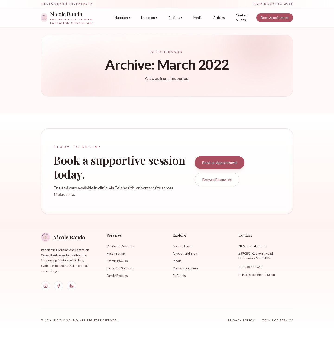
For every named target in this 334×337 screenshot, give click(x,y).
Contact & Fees (242, 17)
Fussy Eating (116, 253)
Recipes (175, 17)
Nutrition (122, 17)
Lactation (149, 17)
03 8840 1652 (250, 267)
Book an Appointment (219, 162)
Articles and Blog (185, 253)
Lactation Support (120, 268)
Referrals (179, 275)
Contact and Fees (185, 268)
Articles (219, 17)
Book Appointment (275, 17)
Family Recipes (117, 275)
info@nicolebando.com (256, 274)
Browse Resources (217, 179)
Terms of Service (277, 320)
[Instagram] (45, 285)
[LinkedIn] (71, 285)
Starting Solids (117, 261)
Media (197, 17)
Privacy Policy (241, 320)
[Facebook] (58, 285)
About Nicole (182, 246)
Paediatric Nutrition (121, 246)
